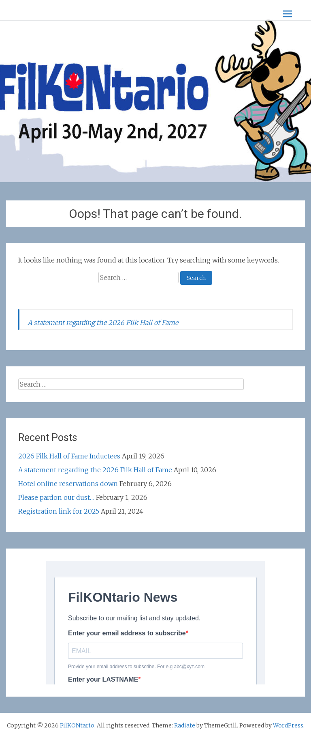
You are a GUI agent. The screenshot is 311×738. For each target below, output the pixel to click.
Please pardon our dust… (56, 497)
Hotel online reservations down (68, 484)
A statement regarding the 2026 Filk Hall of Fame (103, 322)
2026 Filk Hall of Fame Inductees (69, 456)
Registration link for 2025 (58, 511)
